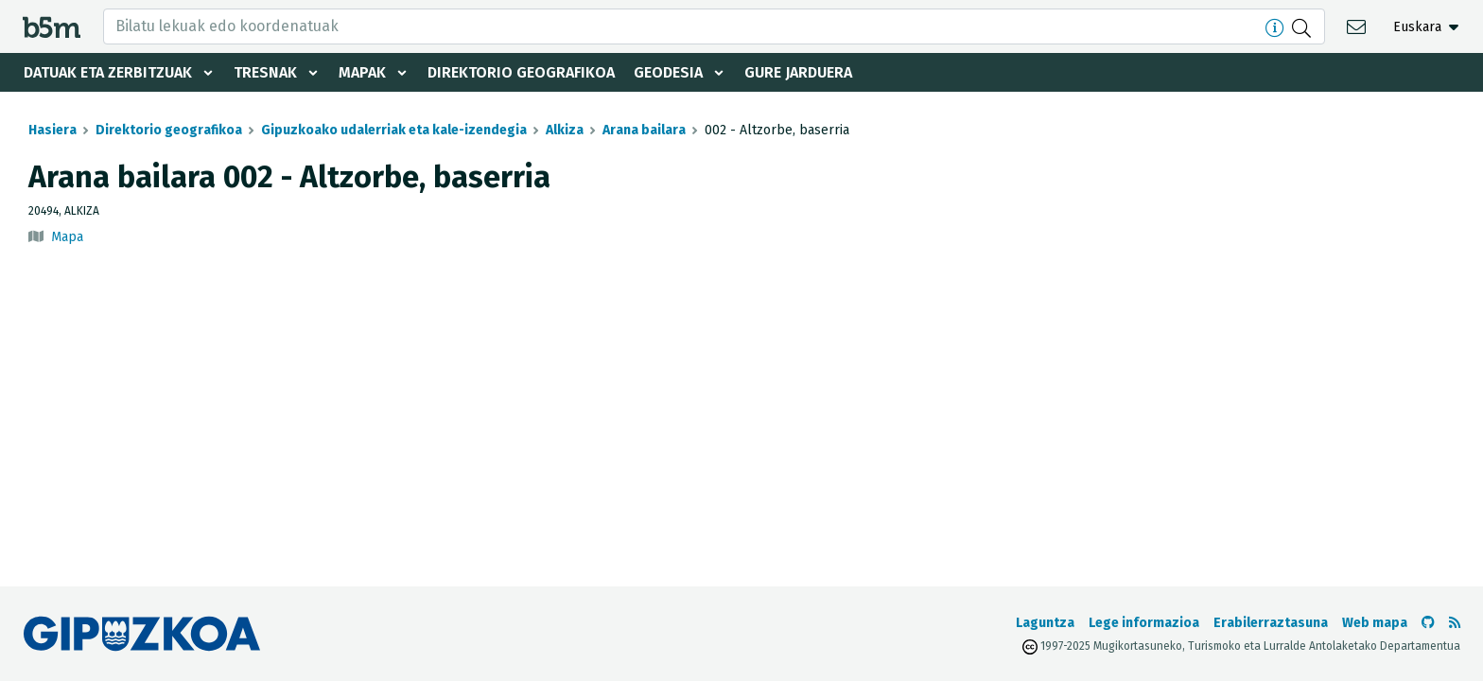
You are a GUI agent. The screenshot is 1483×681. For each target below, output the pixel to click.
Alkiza (565, 130)
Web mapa (1374, 623)
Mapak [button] (362, 72)
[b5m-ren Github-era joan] (1428, 623)
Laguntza (1045, 623)
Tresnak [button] (265, 72)
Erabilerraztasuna (1270, 623)
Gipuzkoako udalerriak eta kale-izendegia (394, 130)
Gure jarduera (798, 72)
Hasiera (52, 130)
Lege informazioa (1144, 623)
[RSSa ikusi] (1454, 623)
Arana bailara (644, 130)
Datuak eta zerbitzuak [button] (108, 72)
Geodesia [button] (668, 72)
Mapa (67, 237)
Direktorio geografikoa (521, 72)
